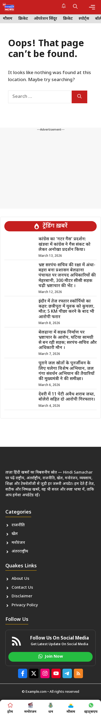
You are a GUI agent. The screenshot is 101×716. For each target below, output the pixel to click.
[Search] (79, 97)
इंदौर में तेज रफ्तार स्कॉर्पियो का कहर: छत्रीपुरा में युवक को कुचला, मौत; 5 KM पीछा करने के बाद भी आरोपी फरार (67, 309)
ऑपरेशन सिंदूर (45, 18)
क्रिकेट (23, 18)
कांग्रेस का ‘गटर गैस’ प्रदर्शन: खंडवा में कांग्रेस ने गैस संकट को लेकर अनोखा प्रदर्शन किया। (64, 244)
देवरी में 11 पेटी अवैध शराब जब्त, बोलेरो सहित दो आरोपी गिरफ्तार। (67, 397)
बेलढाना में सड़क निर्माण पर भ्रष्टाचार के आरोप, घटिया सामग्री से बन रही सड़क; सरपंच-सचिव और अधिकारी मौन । (68, 340)
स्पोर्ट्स (84, 18)
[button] (75, 7)
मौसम (7, 18)
